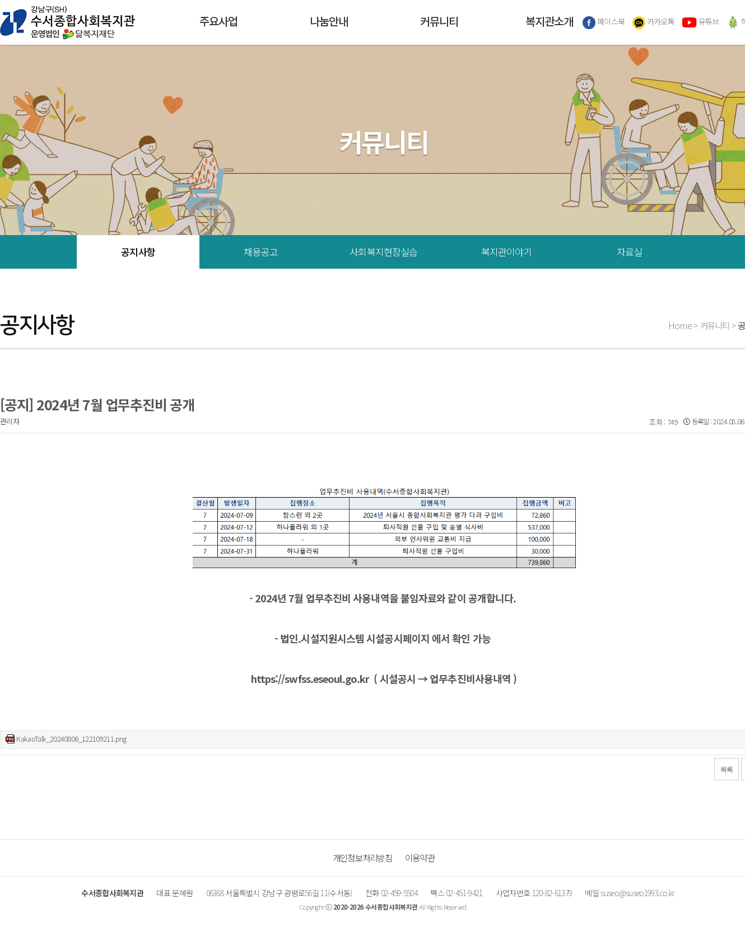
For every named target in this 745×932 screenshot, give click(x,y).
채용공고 (261, 252)
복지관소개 (549, 22)
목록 (726, 769)
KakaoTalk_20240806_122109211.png (71, 738)
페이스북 (604, 22)
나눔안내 (329, 22)
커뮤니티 (439, 22)
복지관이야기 (506, 252)
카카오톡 (653, 22)
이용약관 (420, 857)
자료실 (629, 252)
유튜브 (700, 22)
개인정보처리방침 (362, 857)
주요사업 (218, 22)
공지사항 (138, 252)
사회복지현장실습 (383, 252)
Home (680, 325)
